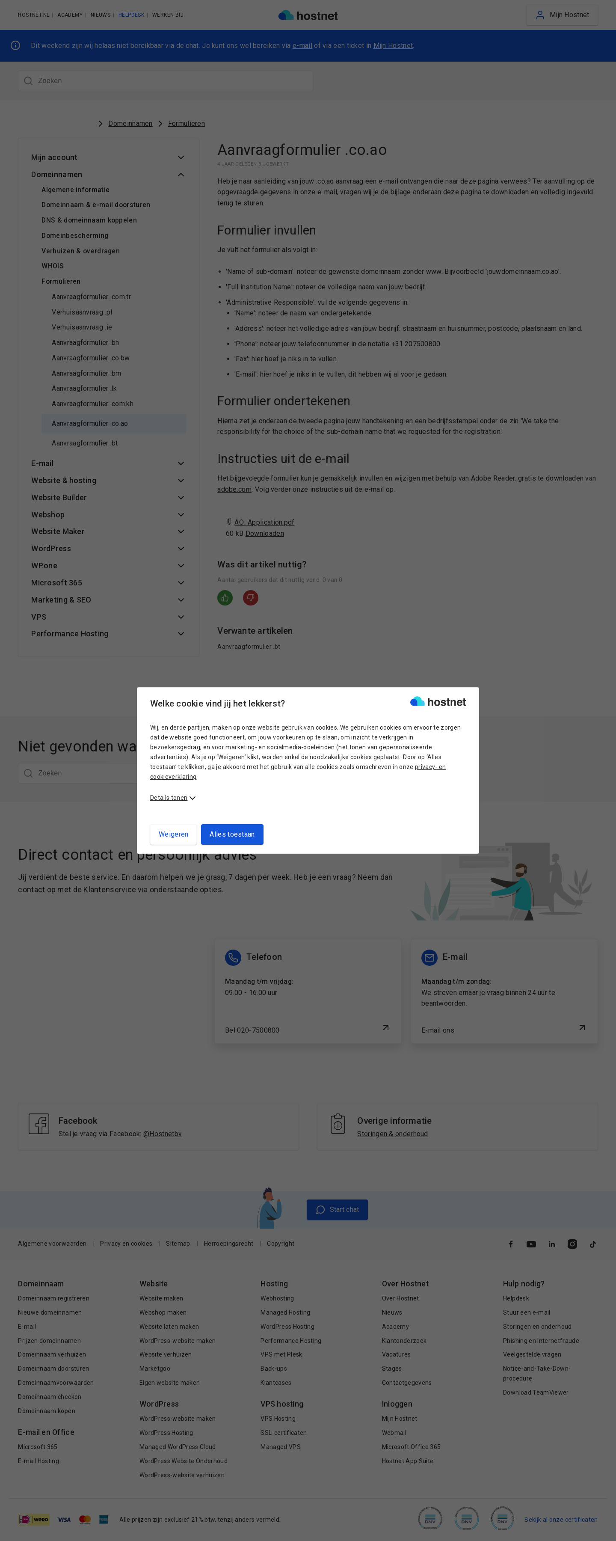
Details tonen (168, 797)
